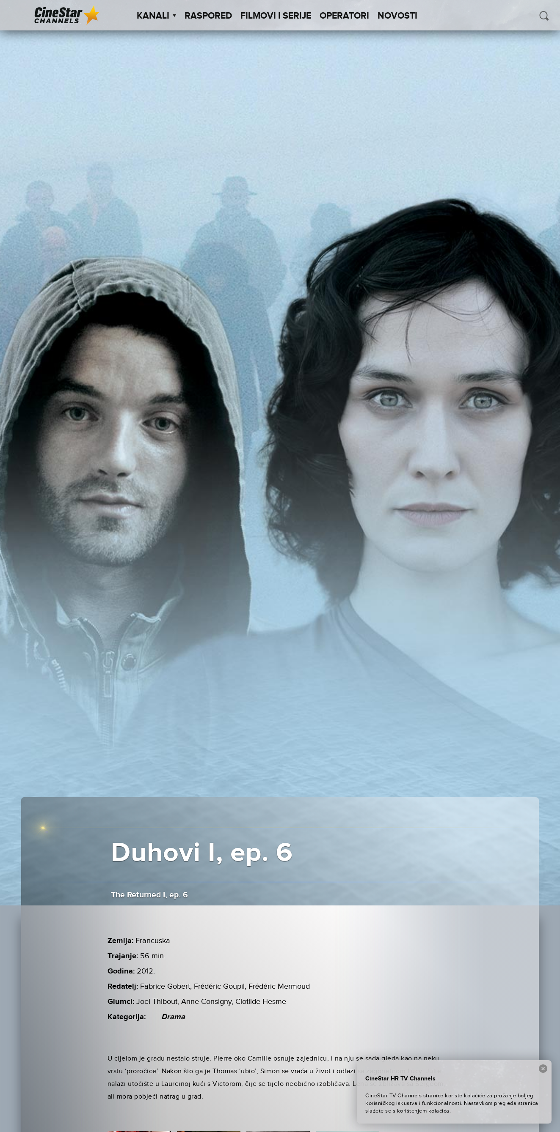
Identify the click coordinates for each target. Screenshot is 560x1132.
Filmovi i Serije (275, 16)
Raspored (208, 16)
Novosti (397, 16)
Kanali (156, 16)
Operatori (344, 16)
